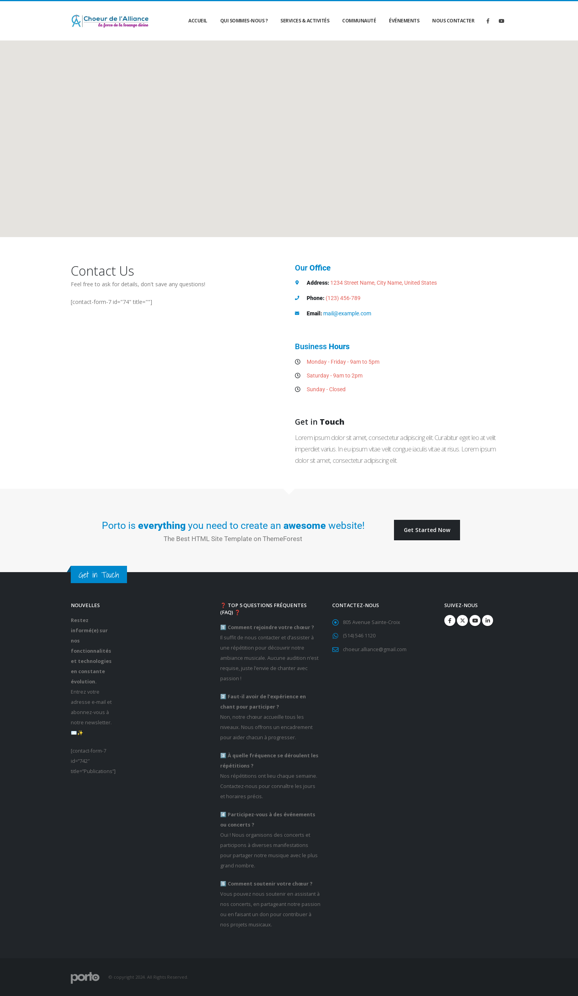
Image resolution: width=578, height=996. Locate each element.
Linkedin (487, 620)
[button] (427, 530)
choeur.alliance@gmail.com (375, 649)
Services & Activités (304, 20)
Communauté (359, 20)
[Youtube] (501, 20)
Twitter (462, 620)
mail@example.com (347, 313)
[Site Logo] (110, 21)
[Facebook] (487, 20)
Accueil (197, 20)
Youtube (474, 620)
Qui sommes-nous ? (244, 20)
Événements (404, 20)
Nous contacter (453, 20)
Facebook (449, 620)
